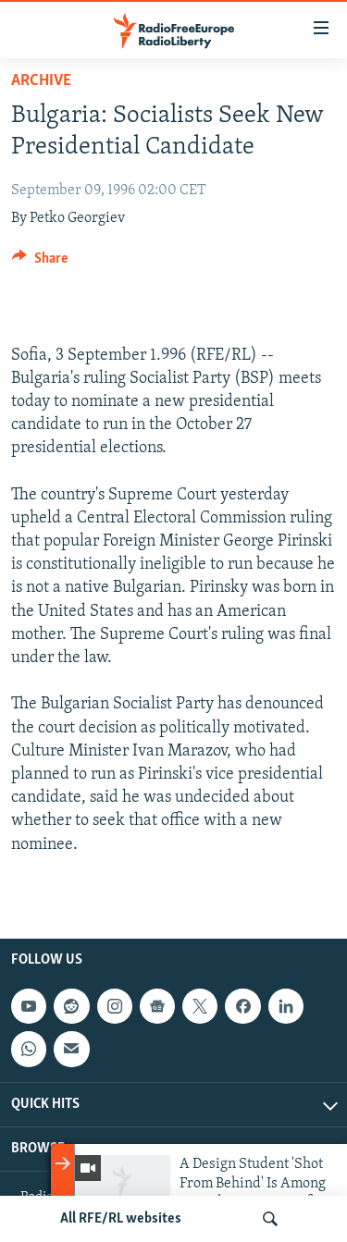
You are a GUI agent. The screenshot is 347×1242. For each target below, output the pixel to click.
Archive (41, 81)
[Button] (40, 262)
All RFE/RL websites (120, 1218)
